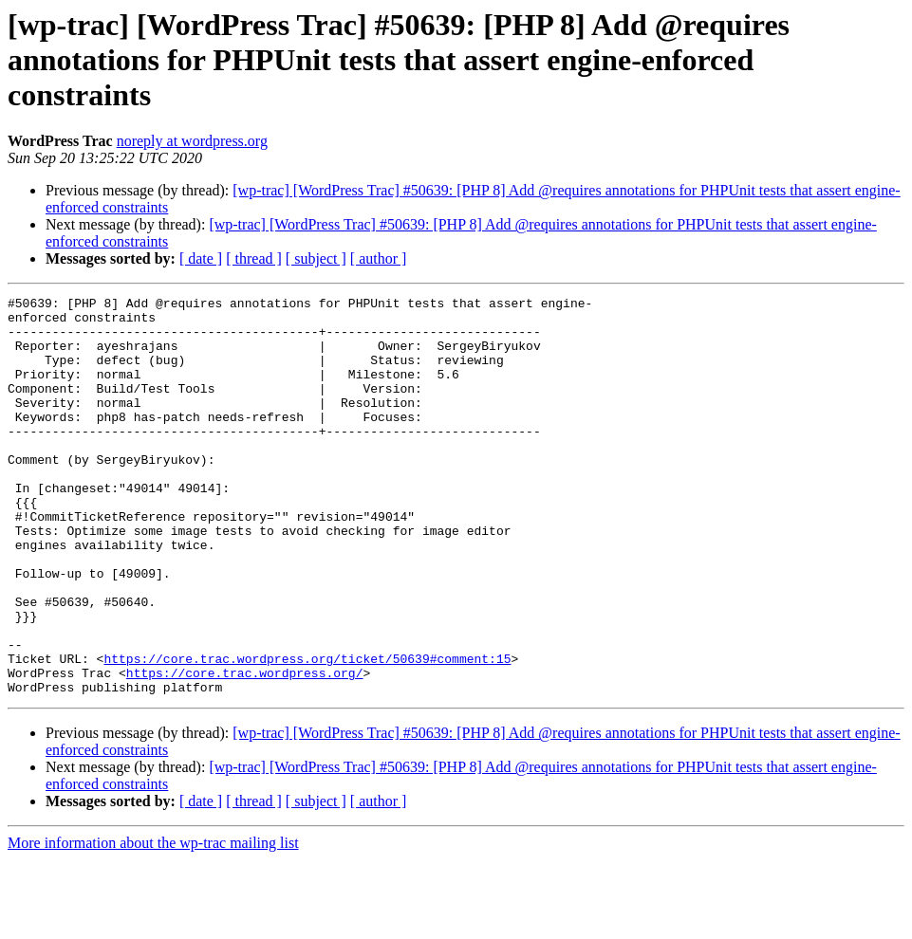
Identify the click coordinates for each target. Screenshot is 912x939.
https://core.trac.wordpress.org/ (244, 749)
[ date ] (200, 258)
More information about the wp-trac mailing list (153, 922)
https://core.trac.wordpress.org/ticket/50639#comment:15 (307, 732)
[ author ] (378, 258)
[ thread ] (254, 258)
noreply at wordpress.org (192, 141)
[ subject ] (316, 258)
